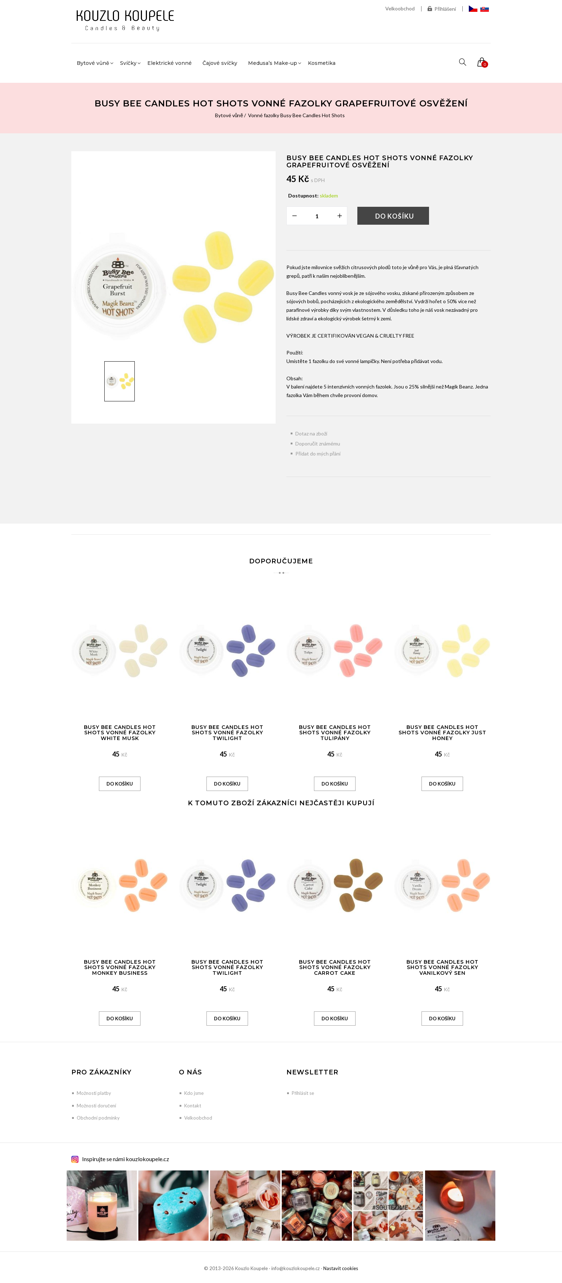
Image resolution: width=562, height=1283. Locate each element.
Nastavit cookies (340, 1268)
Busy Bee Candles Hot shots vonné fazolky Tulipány (335, 732)
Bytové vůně (229, 115)
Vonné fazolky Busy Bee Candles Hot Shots (296, 115)
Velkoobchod (400, 8)
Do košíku (394, 216)
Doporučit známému (317, 443)
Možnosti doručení (96, 1105)
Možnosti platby (94, 1093)
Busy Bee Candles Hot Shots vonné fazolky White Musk (120, 732)
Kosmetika (321, 63)
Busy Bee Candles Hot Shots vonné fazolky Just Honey (442, 732)
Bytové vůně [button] (93, 63)
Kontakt (192, 1105)
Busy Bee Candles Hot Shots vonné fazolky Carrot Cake (335, 967)
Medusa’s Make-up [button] (272, 63)
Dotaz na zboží (311, 433)
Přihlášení (442, 9)
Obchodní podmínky (98, 1118)
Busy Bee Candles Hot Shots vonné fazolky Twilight (227, 732)
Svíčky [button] (128, 63)
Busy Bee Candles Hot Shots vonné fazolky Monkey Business (120, 967)
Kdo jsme (194, 1093)
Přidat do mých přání (317, 453)
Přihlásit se (303, 1093)
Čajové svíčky (220, 63)
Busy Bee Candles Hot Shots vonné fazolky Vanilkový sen (442, 967)
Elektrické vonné (169, 63)
